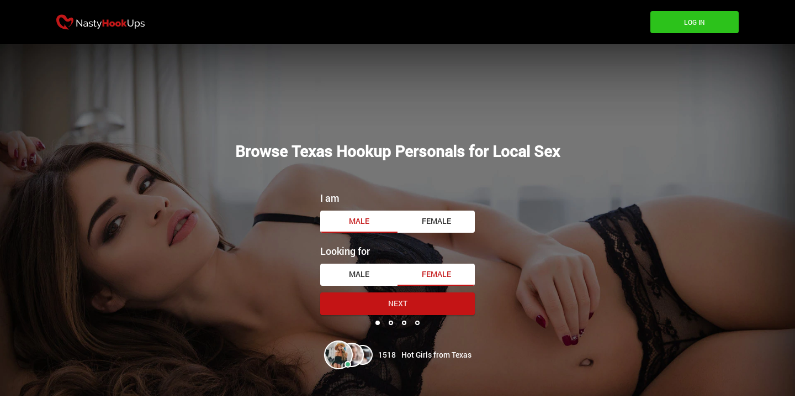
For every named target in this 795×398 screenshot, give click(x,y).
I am (330, 198)
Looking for (345, 251)
